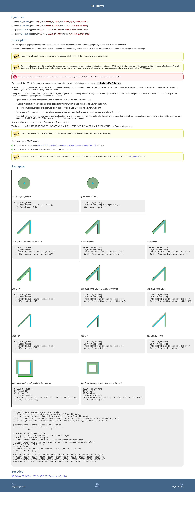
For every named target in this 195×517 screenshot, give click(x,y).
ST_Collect (16, 501)
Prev (14, 509)
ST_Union (62, 501)
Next (181, 509)
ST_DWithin (134, 157)
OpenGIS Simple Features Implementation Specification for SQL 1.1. (67, 146)
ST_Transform (51, 501)
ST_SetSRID (38, 501)
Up (97, 509)
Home (97, 511)
